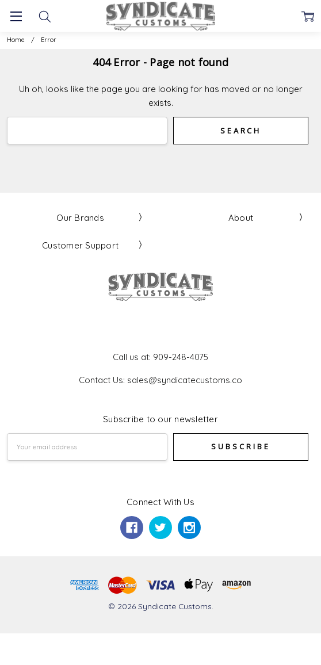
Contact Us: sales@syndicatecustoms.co (160, 379)
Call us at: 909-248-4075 (160, 356)
